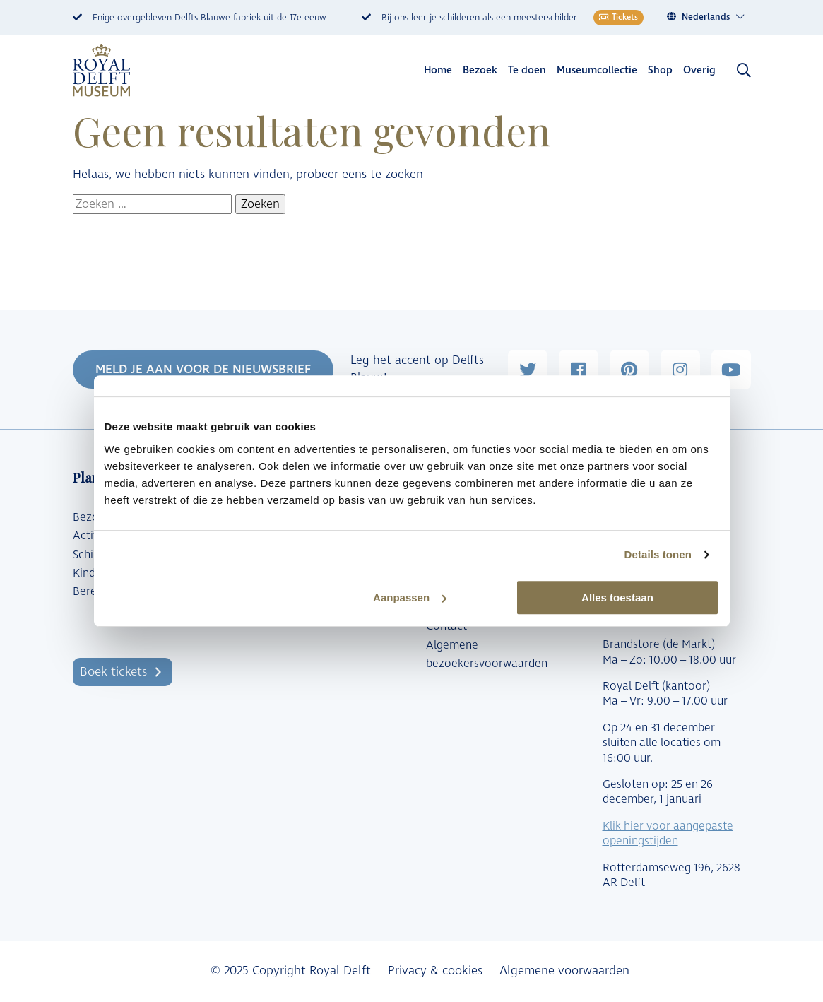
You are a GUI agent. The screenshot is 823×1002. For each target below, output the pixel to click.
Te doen (527, 70)
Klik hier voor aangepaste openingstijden (668, 833)
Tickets (618, 17)
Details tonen (658, 554)
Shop (660, 70)
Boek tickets (113, 671)
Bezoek (480, 70)
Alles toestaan (617, 597)
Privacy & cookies (435, 970)
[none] (708, 17)
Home (438, 70)
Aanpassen (409, 597)
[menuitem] (713, 17)
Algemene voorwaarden (564, 970)
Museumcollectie (597, 70)
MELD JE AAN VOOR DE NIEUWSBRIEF (203, 369)
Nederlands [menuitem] (706, 17)
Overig (699, 70)
